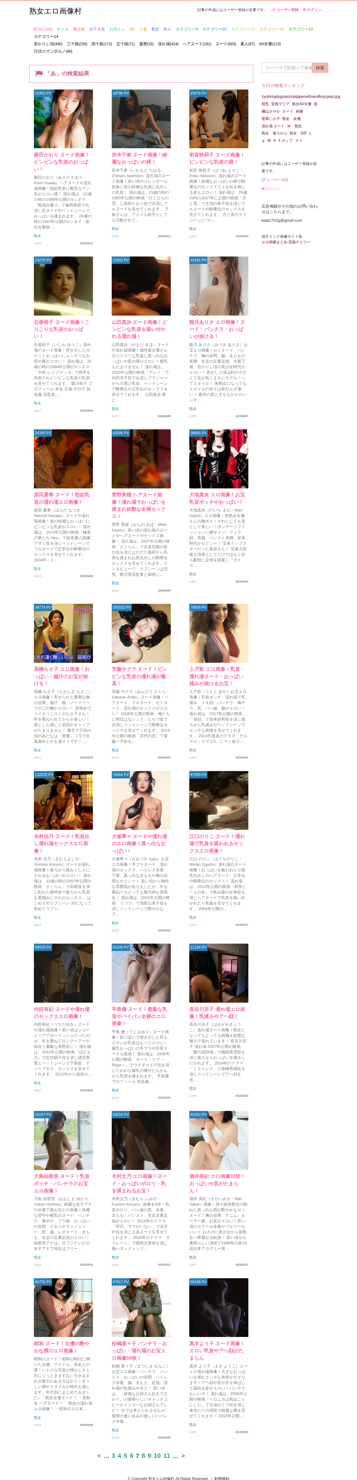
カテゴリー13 (300, 29)
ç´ (310, 133)
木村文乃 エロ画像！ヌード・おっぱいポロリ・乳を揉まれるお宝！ (138, 1170)
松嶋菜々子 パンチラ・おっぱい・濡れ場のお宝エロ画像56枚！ (139, 1340)
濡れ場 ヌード (273, 126)
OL (132, 29)
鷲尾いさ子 (271, 119)
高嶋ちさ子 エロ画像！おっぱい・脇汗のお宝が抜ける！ (62, 661)
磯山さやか (271, 111)
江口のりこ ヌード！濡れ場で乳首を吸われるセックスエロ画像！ (217, 831)
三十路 (77, 44)
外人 (167, 29)
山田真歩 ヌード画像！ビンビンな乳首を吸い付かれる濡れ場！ (139, 322)
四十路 (101, 44)
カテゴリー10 (214, 29)
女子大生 (97, 29)
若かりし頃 (48, 44)
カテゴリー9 (187, 29)
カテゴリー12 (271, 29)
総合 (43, 29)
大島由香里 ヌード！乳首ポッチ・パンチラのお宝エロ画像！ (62, 1170)
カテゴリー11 (243, 29)
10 (157, 1437)
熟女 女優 (291, 119)
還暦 (146, 44)
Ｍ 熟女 (294, 126)
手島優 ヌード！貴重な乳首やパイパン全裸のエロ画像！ (139, 1001)
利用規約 (222, 1461)
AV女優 (270, 44)
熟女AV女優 (301, 104)
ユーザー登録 (285, 10)
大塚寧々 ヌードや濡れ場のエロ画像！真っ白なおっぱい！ (139, 831)
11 (166, 1437)
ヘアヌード (197, 44)
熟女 (155, 29)
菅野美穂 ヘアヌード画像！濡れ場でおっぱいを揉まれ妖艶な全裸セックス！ (139, 492)
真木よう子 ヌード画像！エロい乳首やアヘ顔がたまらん (217, 1340)
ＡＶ (300, 140)
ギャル (63, 29)
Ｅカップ (285, 140)
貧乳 (265, 104)
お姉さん (117, 29)
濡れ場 (168, 44)
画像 (299, 111)
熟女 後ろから (274, 133)
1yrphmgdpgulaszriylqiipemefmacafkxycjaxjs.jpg (301, 96)
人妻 (143, 29)
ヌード (225, 44)
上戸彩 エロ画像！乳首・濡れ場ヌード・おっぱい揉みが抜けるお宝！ (217, 661)
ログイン (312, 10)
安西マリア (280, 104)
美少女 (79, 29)
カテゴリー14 (46, 36)
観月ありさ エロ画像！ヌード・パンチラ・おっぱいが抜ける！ (217, 322)
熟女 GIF (298, 133)
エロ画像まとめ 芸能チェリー (286, 242)
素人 (247, 44)
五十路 (125, 44)
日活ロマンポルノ (53, 51)
